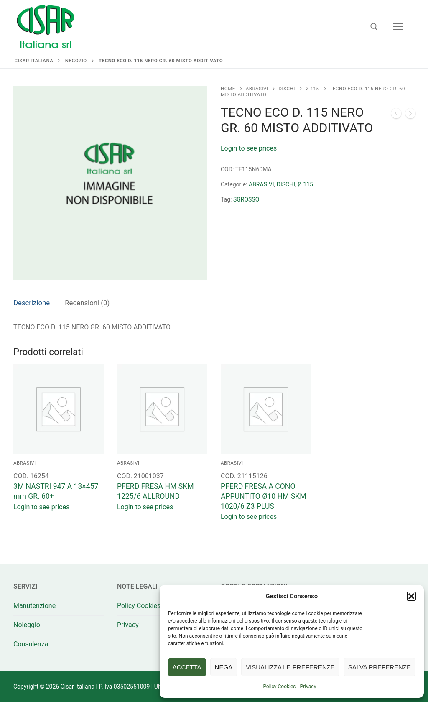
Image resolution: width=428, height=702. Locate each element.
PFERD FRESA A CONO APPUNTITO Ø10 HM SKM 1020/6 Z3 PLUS (263, 496)
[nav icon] (398, 27)
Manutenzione (34, 606)
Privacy (308, 686)
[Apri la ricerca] (374, 27)
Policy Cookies (279, 686)
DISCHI (286, 89)
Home (228, 89)
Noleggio (26, 625)
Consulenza (30, 644)
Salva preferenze (379, 667)
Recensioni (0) (87, 303)
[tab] (31, 303)
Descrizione (31, 303)
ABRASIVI (257, 89)
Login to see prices (249, 148)
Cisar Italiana (34, 61)
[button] (411, 596)
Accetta (187, 667)
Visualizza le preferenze (290, 667)
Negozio (76, 61)
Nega (224, 667)
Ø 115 (312, 89)
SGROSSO (246, 199)
